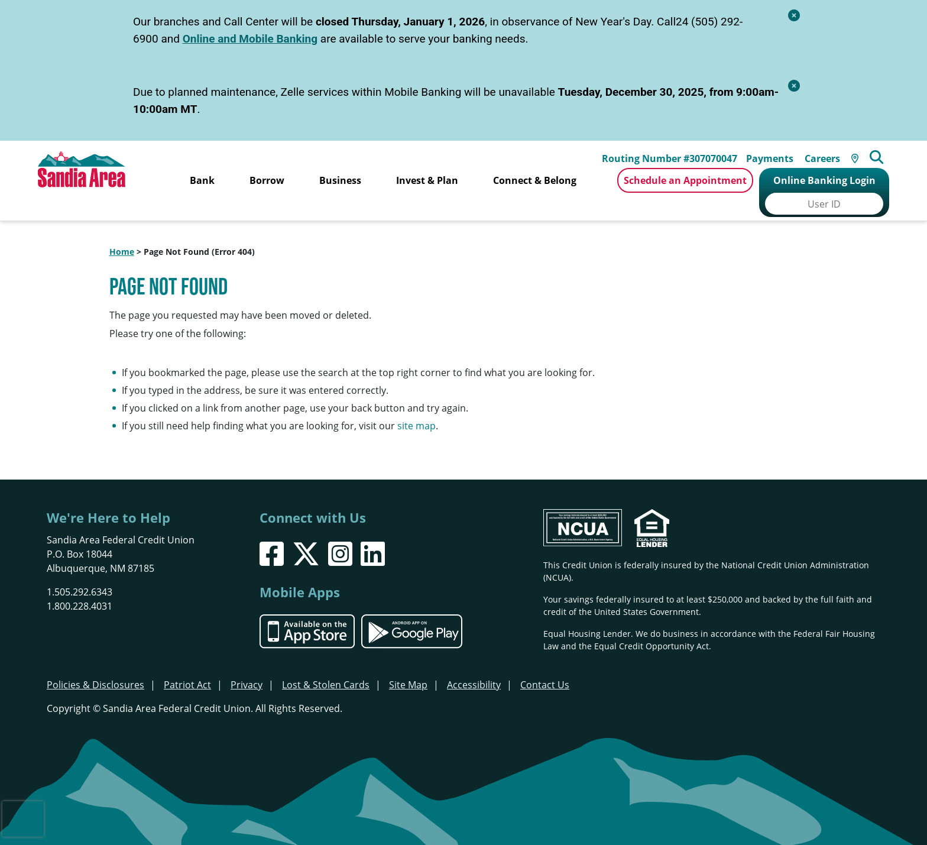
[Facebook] (272, 535)
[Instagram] (340, 535)
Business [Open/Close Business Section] (340, 180)
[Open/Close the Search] (883, 152)
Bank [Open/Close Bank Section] (202, 180)
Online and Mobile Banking (250, 39)
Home (121, 232)
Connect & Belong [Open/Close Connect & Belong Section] (534, 180)
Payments (774, 153)
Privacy (246, 665)
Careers (827, 153)
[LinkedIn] (373, 535)
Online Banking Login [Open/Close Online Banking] (824, 180)
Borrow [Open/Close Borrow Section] (266, 180)
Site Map (408, 665)
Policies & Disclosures (95, 665)
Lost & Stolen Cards (325, 665)
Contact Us (544, 665)
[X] (306, 535)
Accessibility (474, 665)
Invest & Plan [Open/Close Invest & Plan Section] (427, 180)
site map (416, 406)
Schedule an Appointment (685, 180)
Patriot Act (187, 665)
